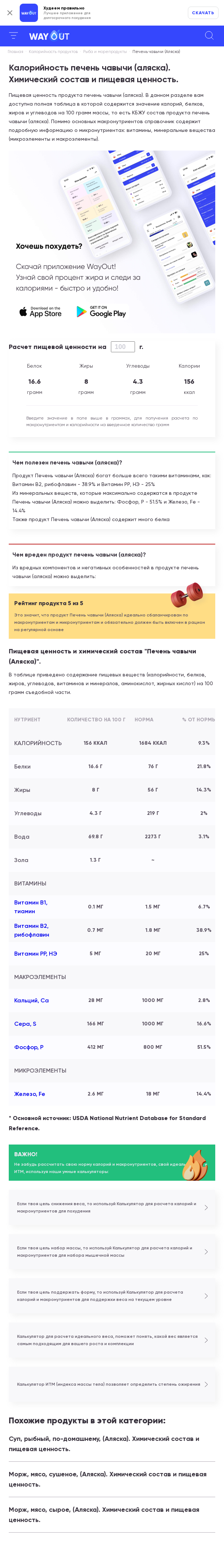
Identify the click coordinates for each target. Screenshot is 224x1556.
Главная (15, 51)
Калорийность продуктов (53, 51)
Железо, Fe (29, 1093)
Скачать (203, 12)
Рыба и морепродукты (105, 51)
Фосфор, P (28, 1047)
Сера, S (25, 1023)
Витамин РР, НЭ (35, 953)
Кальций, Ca (31, 1000)
